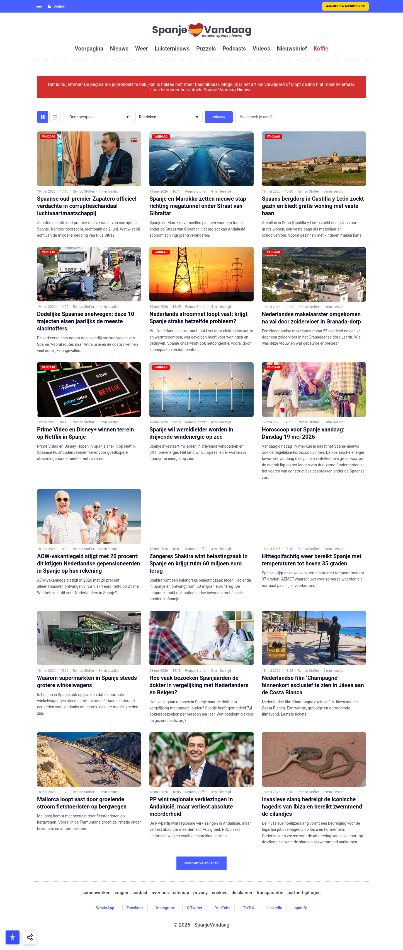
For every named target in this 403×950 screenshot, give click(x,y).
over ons (160, 892)
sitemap (181, 892)
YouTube (222, 908)
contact (139, 892)
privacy (200, 892)
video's (261, 48)
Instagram (165, 908)
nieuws (119, 48)
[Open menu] (39, 6)
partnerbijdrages (304, 892)
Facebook (135, 908)
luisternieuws (172, 48)
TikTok (249, 908)
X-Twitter (194, 908)
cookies (219, 892)
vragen (121, 892)
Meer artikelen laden (201, 863)
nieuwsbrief (292, 48)
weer (141, 48)
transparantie (270, 892)
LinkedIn (274, 908)
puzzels (206, 48)
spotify (301, 908)
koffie (321, 48)
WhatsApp (105, 908)
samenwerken (96, 892)
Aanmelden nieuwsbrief (345, 6)
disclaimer (242, 892)
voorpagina (89, 48)
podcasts (234, 48)
